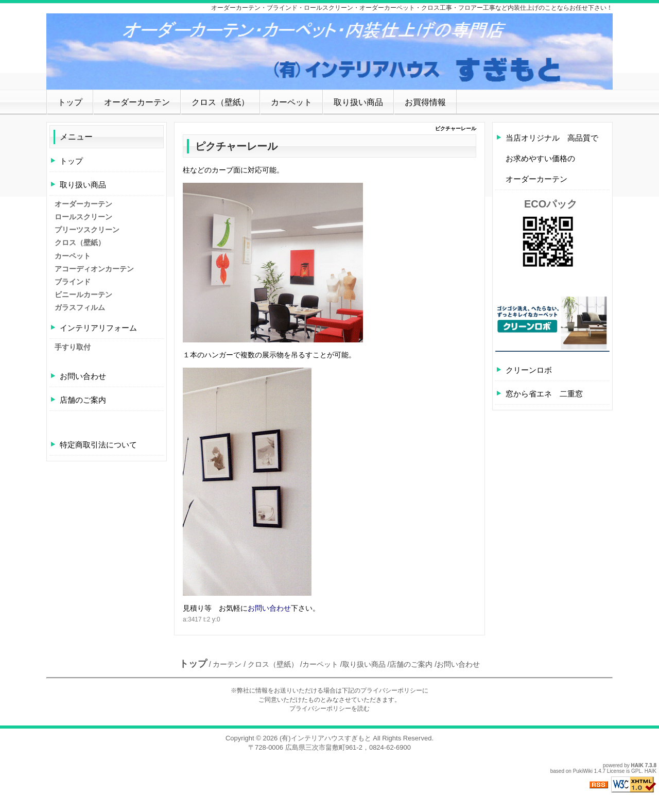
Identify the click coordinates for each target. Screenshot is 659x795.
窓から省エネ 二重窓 (544, 393)
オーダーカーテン (137, 102)
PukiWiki (583, 771)
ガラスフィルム (80, 307)
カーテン (227, 664)
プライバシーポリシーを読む (329, 708)
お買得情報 (425, 102)
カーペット (291, 102)
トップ (70, 102)
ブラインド (73, 282)
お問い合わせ (269, 608)
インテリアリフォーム (98, 327)
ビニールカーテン (83, 294)
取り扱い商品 (358, 102)
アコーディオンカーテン (94, 269)
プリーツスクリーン (87, 230)
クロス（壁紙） (220, 102)
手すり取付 (73, 347)
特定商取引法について (98, 444)
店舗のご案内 (83, 399)
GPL (636, 771)
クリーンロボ (529, 370)
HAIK (637, 765)
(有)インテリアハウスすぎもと (325, 738)
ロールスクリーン (83, 217)
